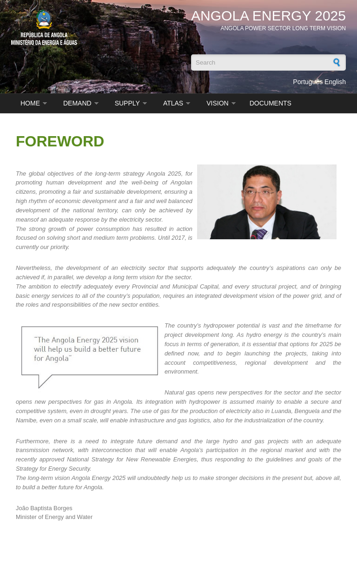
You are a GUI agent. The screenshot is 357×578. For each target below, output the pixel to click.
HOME (30, 103)
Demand (77, 103)
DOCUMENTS (270, 103)
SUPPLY (127, 103)
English (335, 81)
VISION (217, 103)
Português (308, 81)
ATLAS (173, 103)
